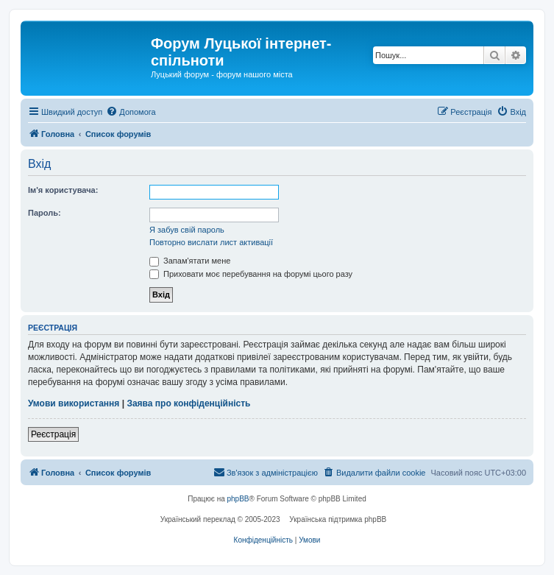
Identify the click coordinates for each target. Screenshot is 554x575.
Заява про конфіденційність (188, 403)
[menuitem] (130, 112)
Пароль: (44, 212)
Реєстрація (53, 434)
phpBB (238, 499)
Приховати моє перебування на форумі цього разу (250, 273)
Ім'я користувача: (63, 190)
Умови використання (73, 403)
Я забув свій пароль (186, 229)
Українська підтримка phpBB (337, 519)
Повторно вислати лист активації (211, 242)
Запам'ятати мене (189, 260)
